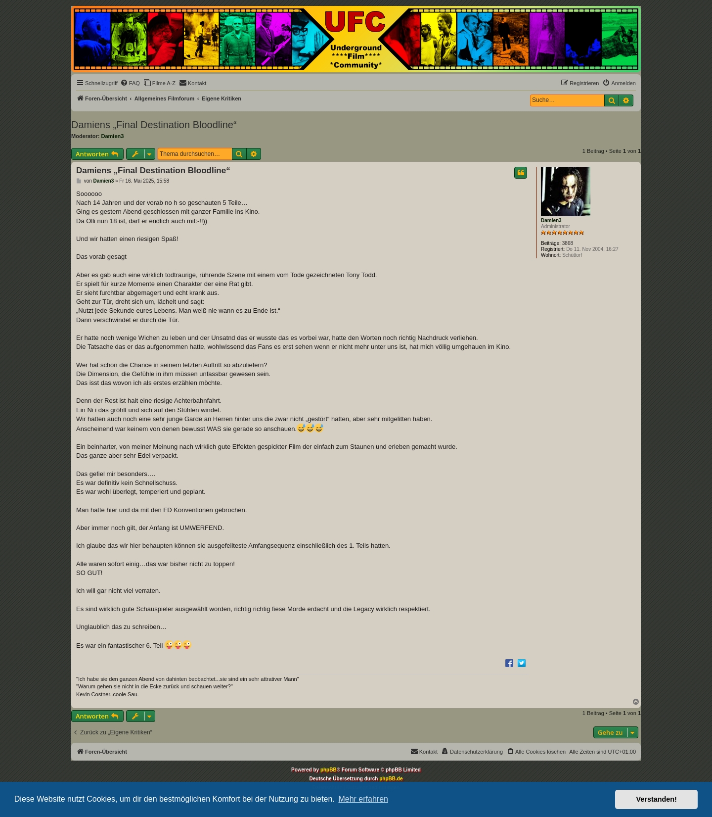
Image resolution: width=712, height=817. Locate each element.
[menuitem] (130, 83)
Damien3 (112, 136)
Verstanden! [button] (656, 799)
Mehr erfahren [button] (363, 799)
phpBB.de (390, 778)
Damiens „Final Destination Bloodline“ (154, 124)
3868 (567, 243)
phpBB (328, 769)
